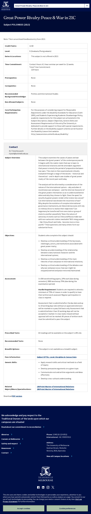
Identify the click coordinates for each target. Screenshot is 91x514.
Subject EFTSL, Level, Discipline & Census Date (56, 357)
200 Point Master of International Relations (55, 389)
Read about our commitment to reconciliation (21, 427)
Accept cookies (23, 508)
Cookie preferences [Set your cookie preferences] (67, 508)
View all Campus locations (58, 456)
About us (5, 434)
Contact (5, 453)
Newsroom (6, 448)
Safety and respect (9, 443)
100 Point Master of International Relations (55, 386)
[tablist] (52, 6)
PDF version (17, 396)
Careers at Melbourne (10, 439)
